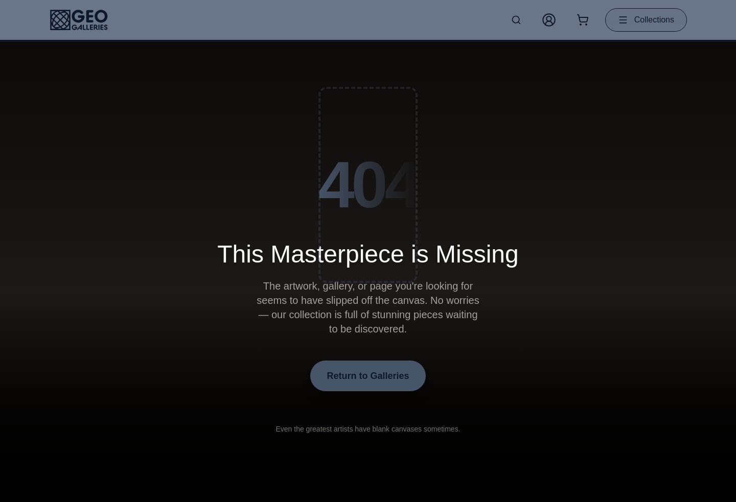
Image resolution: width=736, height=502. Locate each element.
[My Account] (549, 20)
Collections (646, 20)
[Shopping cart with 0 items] (582, 20)
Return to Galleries (368, 376)
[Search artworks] (516, 20)
